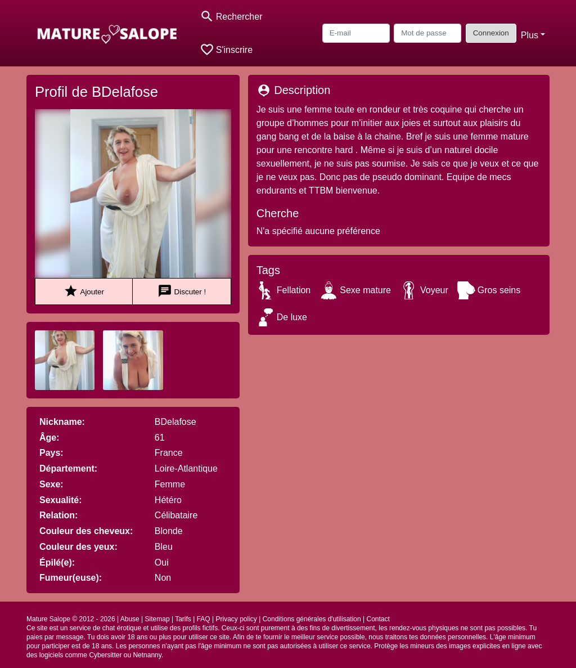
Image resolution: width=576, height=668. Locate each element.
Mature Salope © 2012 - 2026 (70, 619)
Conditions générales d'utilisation (312, 619)
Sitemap (157, 619)
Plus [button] (529, 35)
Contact (378, 619)
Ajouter (84, 291)
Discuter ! (182, 291)
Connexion (491, 33)
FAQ (203, 619)
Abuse (130, 619)
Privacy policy (235, 619)
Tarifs (183, 619)
